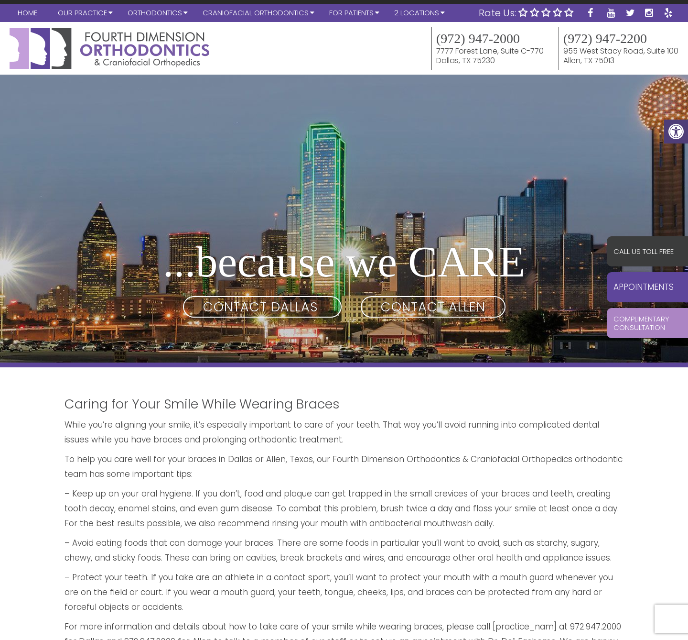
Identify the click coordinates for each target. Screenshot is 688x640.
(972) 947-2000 (478, 38)
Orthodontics (155, 13)
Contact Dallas (262, 307)
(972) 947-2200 (605, 38)
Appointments (643, 287)
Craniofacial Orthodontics (256, 13)
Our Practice (82, 13)
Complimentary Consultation (641, 323)
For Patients (351, 13)
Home (27, 13)
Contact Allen (433, 307)
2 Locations (416, 13)
